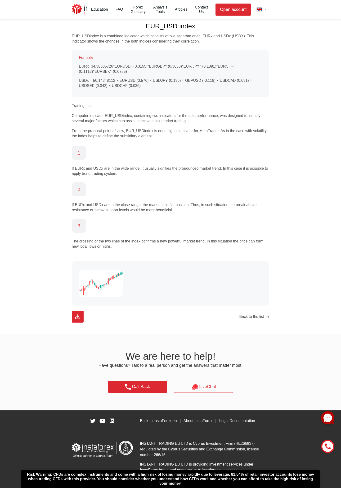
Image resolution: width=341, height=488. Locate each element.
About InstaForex (198, 421)
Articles (181, 9)
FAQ (119, 9)
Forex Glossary (138, 9)
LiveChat (203, 387)
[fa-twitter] (92, 420)
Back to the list (251, 317)
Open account (233, 9)
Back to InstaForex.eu (158, 421)
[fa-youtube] (102, 420)
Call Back (137, 387)
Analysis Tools (160, 9)
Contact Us (201, 9)
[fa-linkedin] (111, 420)
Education (99, 9)
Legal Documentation (237, 421)
